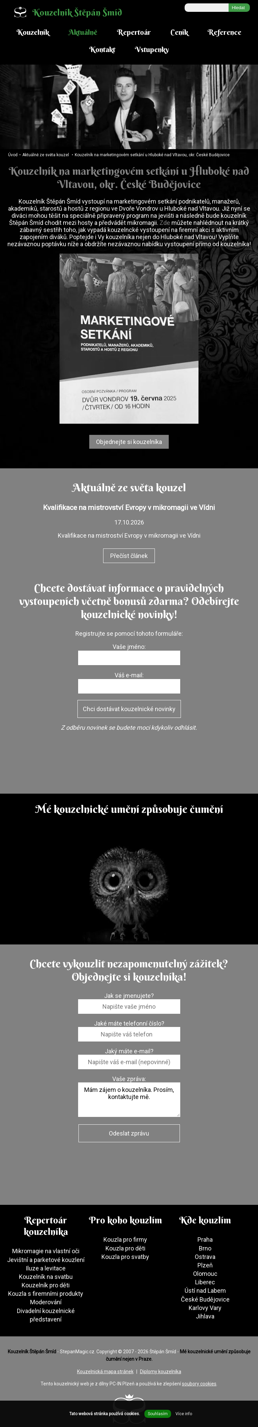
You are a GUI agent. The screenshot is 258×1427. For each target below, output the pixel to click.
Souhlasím (158, 1413)
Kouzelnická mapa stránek (105, 1371)
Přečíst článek (129, 555)
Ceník (179, 32)
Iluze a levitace (46, 1268)
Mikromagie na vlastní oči (45, 1251)
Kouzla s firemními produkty (45, 1293)
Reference (224, 32)
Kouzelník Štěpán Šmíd (65, 12)
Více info (183, 1413)
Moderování (46, 1302)
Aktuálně (83, 32)
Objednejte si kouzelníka (129, 441)
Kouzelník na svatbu (46, 1276)
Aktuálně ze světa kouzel (45, 155)
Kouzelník (33, 32)
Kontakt (102, 49)
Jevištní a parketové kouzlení (46, 1259)
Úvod (13, 155)
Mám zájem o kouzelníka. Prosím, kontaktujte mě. (129, 1099)
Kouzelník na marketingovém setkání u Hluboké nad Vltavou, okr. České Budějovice (152, 155)
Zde (165, 222)
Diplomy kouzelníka (160, 1371)
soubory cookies (199, 1383)
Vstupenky (152, 49)
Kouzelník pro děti (46, 1285)
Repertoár (134, 32)
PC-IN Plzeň (122, 1383)
